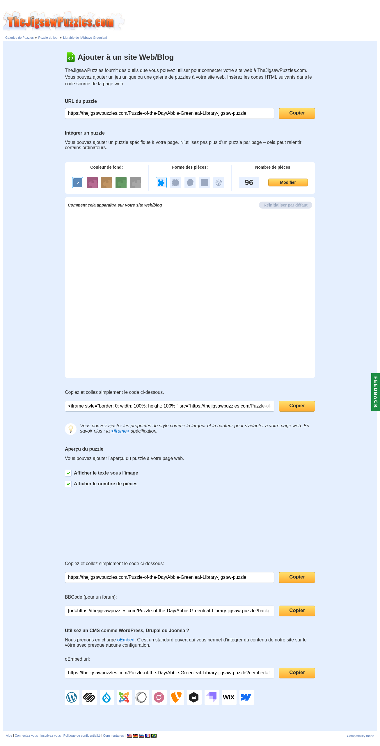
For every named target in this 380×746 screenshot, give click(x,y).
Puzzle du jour (48, 37)
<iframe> (120, 430)
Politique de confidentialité (82, 735)
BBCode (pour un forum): (91, 597)
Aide (9, 735)
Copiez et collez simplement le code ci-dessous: (114, 563)
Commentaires (113, 735)
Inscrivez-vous (50, 735)
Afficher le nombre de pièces (101, 484)
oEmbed (126, 639)
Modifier (288, 182)
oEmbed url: (77, 659)
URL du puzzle (81, 101)
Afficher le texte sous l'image (101, 473)
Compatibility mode (360, 736)
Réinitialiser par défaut (286, 205)
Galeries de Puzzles (19, 37)
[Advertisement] (252, 21)
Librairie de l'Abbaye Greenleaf (85, 37)
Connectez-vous (26, 735)
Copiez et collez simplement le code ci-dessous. (114, 392)
